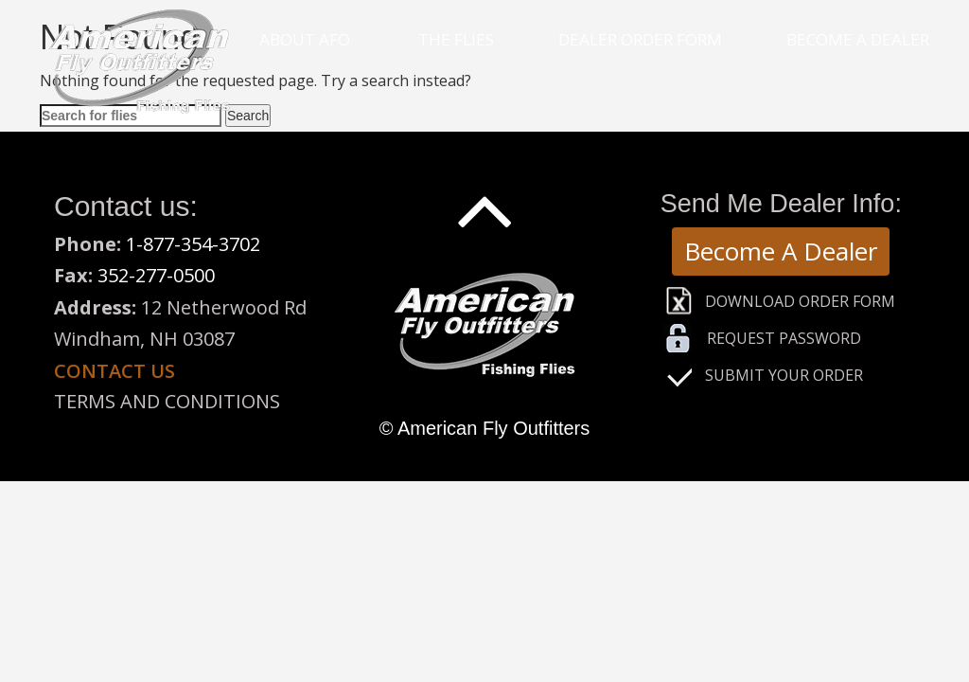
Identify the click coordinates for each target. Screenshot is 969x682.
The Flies (456, 39)
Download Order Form (800, 301)
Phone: (90, 244)
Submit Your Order (784, 375)
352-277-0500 (156, 275)
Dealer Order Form (640, 39)
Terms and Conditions (167, 401)
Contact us (114, 371)
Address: (95, 307)
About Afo (304, 39)
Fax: (75, 275)
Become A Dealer (780, 251)
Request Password (784, 338)
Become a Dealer (857, 39)
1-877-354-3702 (193, 244)
